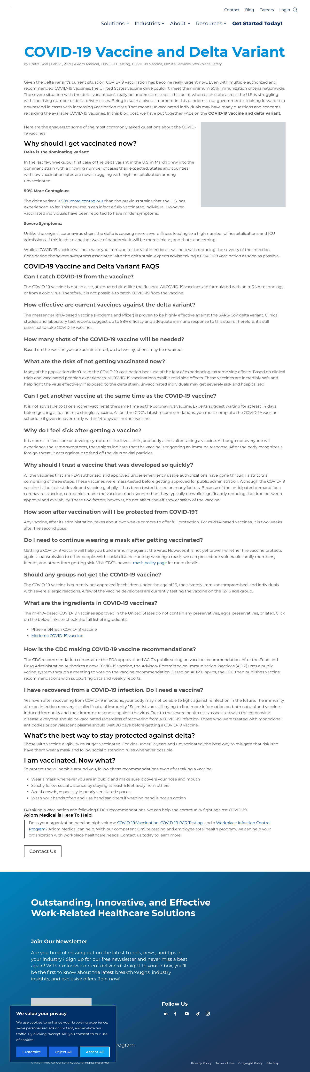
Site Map (273, 1063)
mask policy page (150, 562)
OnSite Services (177, 64)
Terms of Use (225, 1063)
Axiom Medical (86, 64)
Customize (32, 1052)
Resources (209, 23)
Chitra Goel (38, 64)
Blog (249, 10)
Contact (232, 10)
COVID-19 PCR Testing (181, 822)
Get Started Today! (257, 23)
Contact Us (42, 851)
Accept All (95, 1052)
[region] (63, 1034)
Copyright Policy (250, 1063)
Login (284, 10)
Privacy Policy (201, 1063)
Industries (147, 23)
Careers (266, 10)
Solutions (112, 23)
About (178, 23)
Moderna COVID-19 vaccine (57, 635)
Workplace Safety (207, 64)
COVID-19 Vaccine (147, 64)
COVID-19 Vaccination (138, 822)
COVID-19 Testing (115, 64)
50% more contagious (82, 201)
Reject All (63, 1052)
